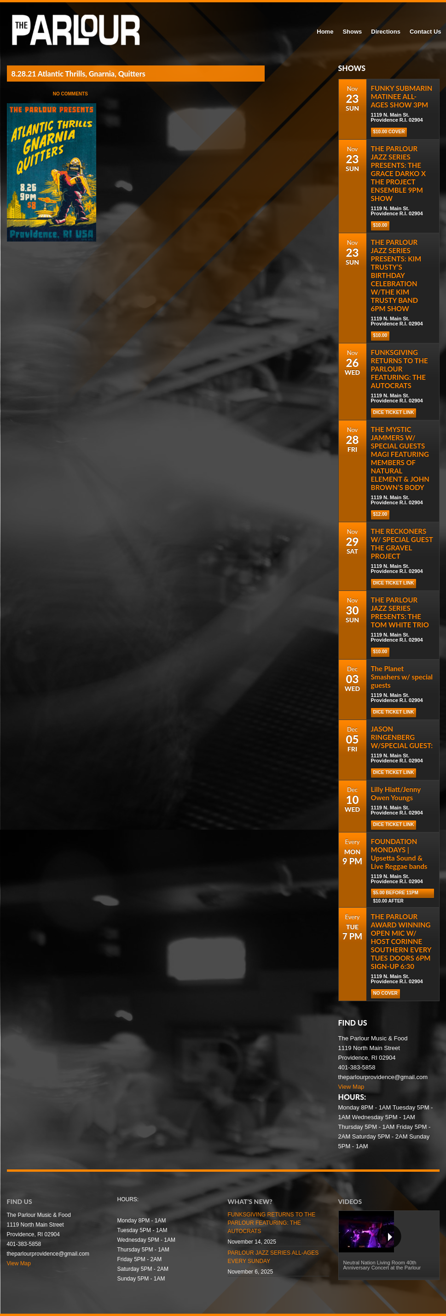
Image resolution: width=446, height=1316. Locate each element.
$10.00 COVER (389, 131)
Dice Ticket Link (393, 412)
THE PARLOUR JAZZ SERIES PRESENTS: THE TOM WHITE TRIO (400, 612)
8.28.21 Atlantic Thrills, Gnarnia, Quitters (78, 73)
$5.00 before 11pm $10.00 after (395, 894)
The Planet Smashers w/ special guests (402, 676)
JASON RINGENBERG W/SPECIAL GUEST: (402, 737)
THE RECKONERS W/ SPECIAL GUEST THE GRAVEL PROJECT (402, 543)
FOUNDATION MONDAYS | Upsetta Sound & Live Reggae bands (399, 853)
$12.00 (380, 514)
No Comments (70, 93)
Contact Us (425, 31)
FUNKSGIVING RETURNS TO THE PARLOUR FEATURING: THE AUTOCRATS (399, 368)
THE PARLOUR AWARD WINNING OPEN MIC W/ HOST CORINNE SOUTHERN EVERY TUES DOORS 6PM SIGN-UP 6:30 (401, 941)
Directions (385, 31)
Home (325, 31)
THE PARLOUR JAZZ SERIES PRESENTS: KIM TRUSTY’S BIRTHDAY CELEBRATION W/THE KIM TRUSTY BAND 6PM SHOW (396, 275)
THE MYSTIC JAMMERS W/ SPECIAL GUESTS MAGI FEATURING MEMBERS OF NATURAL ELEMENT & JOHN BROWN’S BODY (400, 458)
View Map (351, 1086)
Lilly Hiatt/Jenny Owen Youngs (396, 793)
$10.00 (380, 225)
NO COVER (385, 993)
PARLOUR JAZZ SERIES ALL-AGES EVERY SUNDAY (273, 1257)
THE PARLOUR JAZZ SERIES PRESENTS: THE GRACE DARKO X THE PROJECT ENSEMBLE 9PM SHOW (398, 173)
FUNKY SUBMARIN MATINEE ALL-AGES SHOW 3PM (402, 96)
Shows (352, 31)
